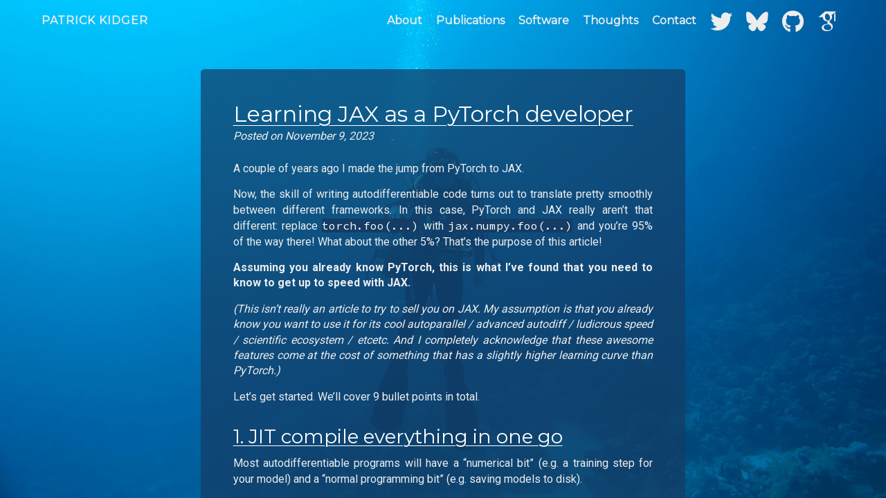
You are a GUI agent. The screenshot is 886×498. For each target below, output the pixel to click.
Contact (674, 20)
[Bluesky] (757, 20)
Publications (470, 20)
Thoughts (610, 20)
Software (543, 20)
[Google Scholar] (827, 20)
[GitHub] (793, 20)
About (404, 20)
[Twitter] (721, 20)
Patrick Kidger (95, 20)
